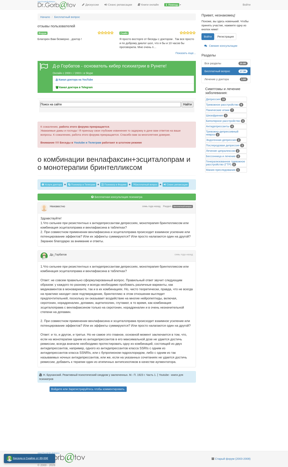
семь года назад (151, 206)
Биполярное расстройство (223, 120)
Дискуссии (90, 4)
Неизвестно (57, 206)
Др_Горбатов (58, 254)
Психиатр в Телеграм (81, 184)
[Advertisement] (123, 422)
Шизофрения (214, 115)
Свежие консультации (220, 45)
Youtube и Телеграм (87, 142)
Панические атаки (217, 110)
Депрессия (213, 99)
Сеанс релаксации (118, 4)
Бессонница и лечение (220, 156)
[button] (172, 4)
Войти (247, 4)
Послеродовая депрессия (222, 145)
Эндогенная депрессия (221, 139)
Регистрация (225, 36)
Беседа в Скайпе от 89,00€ (30, 458)
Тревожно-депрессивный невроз (222, 133)
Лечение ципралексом (220, 150)
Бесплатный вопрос (145, 184)
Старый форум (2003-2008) (233, 458)
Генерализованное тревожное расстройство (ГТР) (225, 163)
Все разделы (226, 63)
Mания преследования (220, 169)
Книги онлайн (148, 4)
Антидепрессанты (217, 126)
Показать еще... (185, 53)
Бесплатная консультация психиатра (116, 196)
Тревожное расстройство (222, 104)
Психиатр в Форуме (113, 184)
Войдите (56, 389)
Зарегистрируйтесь (80, 389)
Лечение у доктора (226, 79)
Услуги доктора (52, 184)
